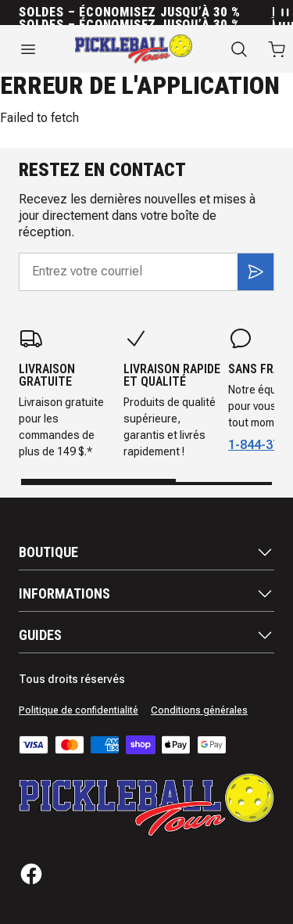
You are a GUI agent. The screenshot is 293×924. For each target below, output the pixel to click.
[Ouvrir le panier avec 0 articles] (276, 49)
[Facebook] (31, 873)
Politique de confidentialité (78, 710)
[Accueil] (133, 48)
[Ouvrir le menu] (28, 49)
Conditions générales (199, 710)
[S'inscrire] (255, 271)
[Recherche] (239, 49)
